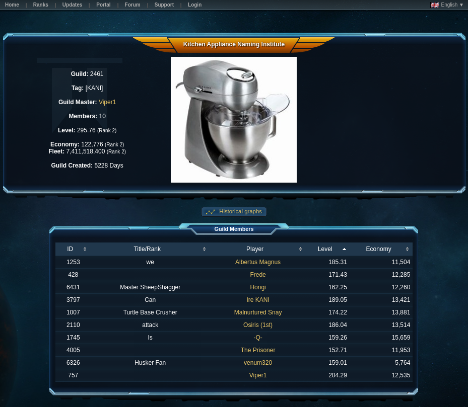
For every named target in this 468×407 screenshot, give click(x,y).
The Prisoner (258, 350)
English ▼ (447, 5)
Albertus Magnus (258, 262)
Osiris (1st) (258, 325)
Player (254, 249)
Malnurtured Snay (258, 312)
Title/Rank (147, 249)
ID (70, 249)
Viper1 (107, 102)
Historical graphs (240, 211)
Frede (257, 274)
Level (325, 249)
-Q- (257, 337)
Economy (378, 249)
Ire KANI (257, 299)
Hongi (257, 287)
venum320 (258, 362)
